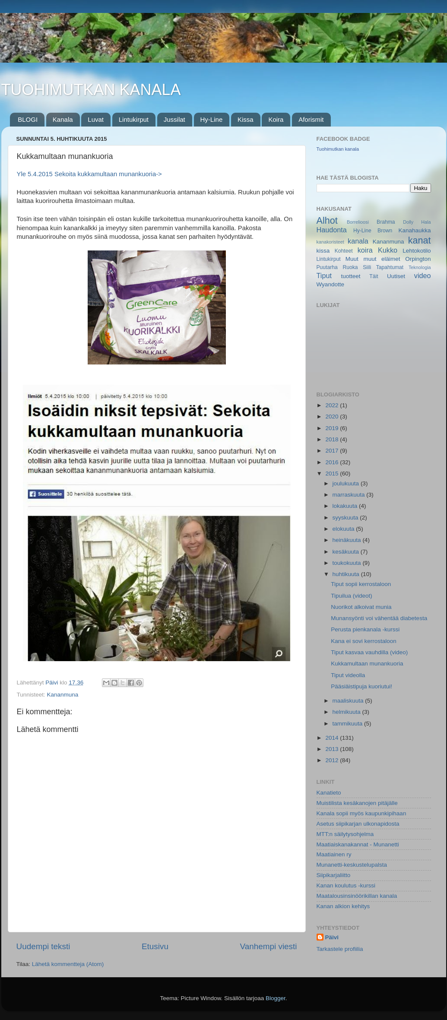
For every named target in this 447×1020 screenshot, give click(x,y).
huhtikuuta (347, 574)
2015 (332, 473)
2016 (332, 462)
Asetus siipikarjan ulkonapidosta (358, 823)
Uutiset (396, 276)
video (422, 275)
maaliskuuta (349, 700)
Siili (367, 267)
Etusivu (155, 946)
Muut (352, 259)
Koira (275, 119)
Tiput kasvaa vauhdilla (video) (369, 652)
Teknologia (420, 267)
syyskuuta (346, 517)
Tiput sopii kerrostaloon (361, 584)
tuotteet (350, 276)
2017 (332, 450)
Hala (426, 222)
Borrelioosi (358, 222)
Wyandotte (330, 284)
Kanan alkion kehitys (343, 906)
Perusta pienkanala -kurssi (365, 629)
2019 (332, 428)
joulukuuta (347, 483)
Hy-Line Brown (372, 231)
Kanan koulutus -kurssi (346, 885)
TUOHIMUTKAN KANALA (91, 89)
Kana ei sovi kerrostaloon (363, 641)
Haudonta (332, 230)
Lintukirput (134, 119)
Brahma (386, 222)
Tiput (324, 275)
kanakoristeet (330, 241)
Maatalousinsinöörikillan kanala (357, 896)
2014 (332, 738)
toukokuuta (348, 563)
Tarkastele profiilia (340, 949)
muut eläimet (381, 259)
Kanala (63, 119)
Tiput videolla (348, 675)
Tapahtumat (389, 267)
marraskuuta (350, 494)
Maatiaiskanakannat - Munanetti (358, 844)
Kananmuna (63, 694)
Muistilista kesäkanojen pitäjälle (357, 803)
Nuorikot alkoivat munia (361, 607)
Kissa (246, 119)
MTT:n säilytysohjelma (345, 834)
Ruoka (350, 267)
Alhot (327, 220)
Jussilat (174, 119)
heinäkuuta (348, 540)
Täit (373, 276)
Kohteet (344, 251)
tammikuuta (349, 723)
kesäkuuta (347, 551)
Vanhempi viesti (268, 946)
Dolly (408, 222)
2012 (332, 760)
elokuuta (344, 529)
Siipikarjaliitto (334, 875)
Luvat (96, 119)
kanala (358, 241)
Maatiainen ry (334, 854)
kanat (419, 240)
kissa (323, 250)
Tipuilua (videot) (351, 595)
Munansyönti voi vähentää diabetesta (379, 618)
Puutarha (327, 267)
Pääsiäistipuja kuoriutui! (361, 686)
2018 (332, 439)
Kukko (387, 250)
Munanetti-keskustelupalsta (352, 865)
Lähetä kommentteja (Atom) (68, 964)
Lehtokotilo (417, 250)
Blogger (275, 998)
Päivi (332, 937)
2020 (332, 416)
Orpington (418, 259)
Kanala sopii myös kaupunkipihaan (361, 813)
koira (365, 250)
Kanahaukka (414, 230)
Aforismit (310, 119)
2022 (332, 405)
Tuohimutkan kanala (338, 149)
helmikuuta (347, 712)
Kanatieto (329, 792)
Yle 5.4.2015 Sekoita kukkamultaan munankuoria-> (89, 174)
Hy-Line (211, 119)
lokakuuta (346, 506)
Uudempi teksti (43, 946)
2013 (332, 749)
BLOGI (28, 119)
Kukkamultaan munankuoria (367, 663)
